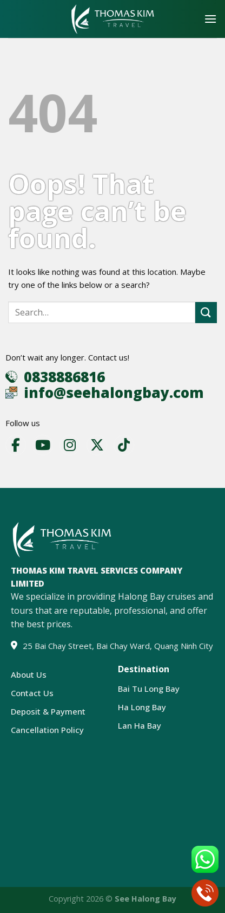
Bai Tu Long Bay (149, 688)
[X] (97, 445)
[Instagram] (69, 445)
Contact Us (32, 692)
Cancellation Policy (47, 729)
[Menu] (210, 18)
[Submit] (206, 312)
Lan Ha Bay (139, 725)
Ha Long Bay (142, 707)
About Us (29, 674)
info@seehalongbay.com (114, 392)
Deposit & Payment (48, 711)
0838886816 (64, 377)
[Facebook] (15, 445)
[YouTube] (42, 445)
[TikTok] (124, 445)
